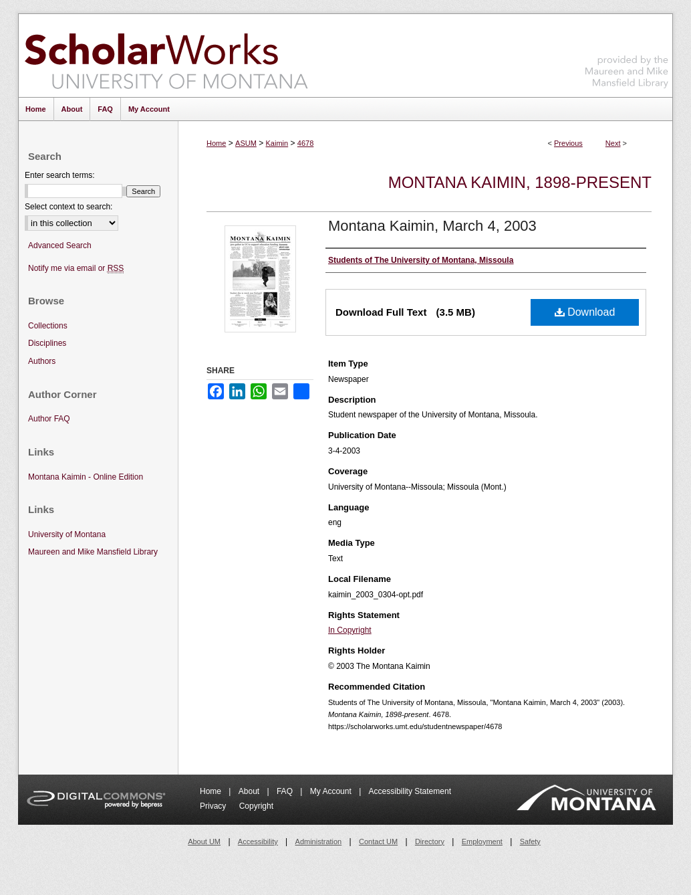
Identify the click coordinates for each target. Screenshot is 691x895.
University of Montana (67, 534)
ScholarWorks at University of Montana (166, 55)
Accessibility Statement (410, 791)
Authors (41, 361)
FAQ (286, 791)
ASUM (246, 143)
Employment (482, 841)
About (250, 791)
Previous (568, 143)
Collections (47, 325)
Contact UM (378, 841)
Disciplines (47, 343)
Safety (530, 841)
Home (216, 143)
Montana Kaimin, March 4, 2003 (432, 225)
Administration (318, 841)
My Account (332, 791)
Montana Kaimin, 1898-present (520, 182)
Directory (429, 841)
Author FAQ (49, 418)
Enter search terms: (60, 175)
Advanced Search (60, 245)
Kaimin (277, 143)
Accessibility (258, 841)
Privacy (214, 806)
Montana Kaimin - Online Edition (85, 477)
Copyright (256, 806)
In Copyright (350, 630)
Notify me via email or (76, 269)
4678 (305, 143)
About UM (204, 841)
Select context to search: (68, 206)
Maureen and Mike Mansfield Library (626, 53)
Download (585, 312)
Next (613, 143)
